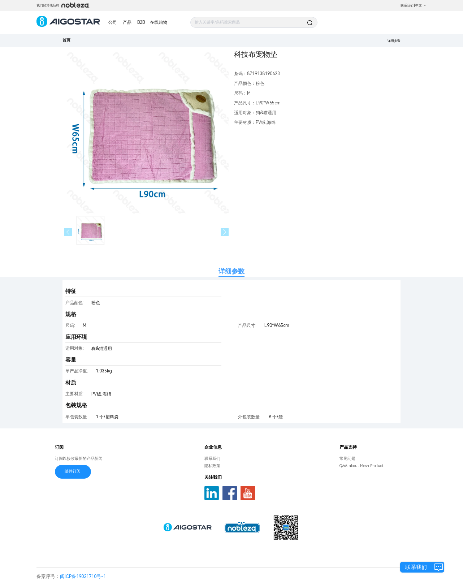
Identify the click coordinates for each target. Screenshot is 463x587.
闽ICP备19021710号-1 (83, 576)
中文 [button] (421, 5)
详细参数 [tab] (231, 271)
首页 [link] (66, 40)
